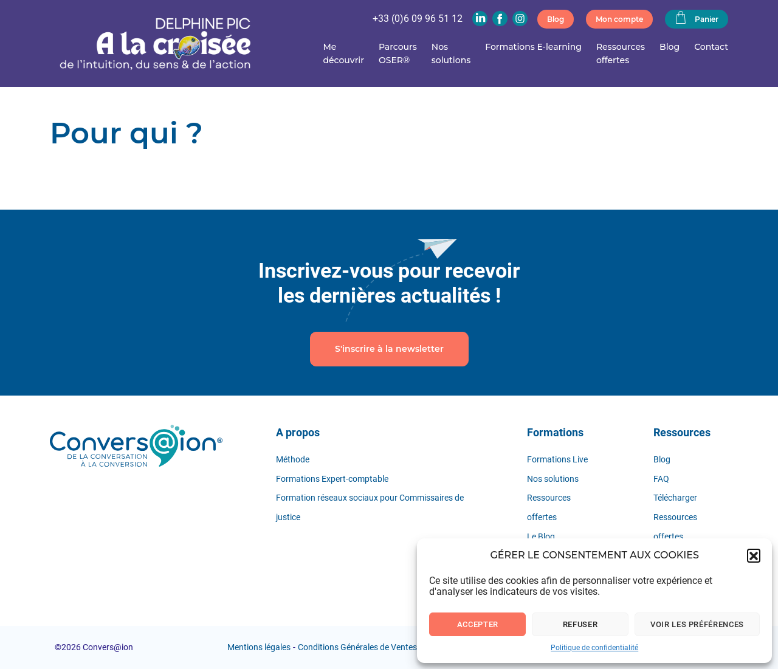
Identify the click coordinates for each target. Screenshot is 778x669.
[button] (754, 555)
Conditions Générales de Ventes (357, 647)
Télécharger (675, 498)
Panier (697, 17)
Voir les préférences (697, 624)
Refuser (580, 624)
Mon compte (619, 19)
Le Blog (541, 536)
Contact (711, 46)
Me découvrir (343, 53)
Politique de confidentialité (594, 647)
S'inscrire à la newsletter (389, 348)
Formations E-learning (533, 46)
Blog (555, 19)
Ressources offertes (620, 53)
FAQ (661, 479)
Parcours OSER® (398, 53)
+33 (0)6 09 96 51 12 (418, 18)
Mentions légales (259, 647)
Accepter (477, 624)
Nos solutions (451, 53)
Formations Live (557, 459)
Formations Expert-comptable (332, 479)
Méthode (292, 459)
